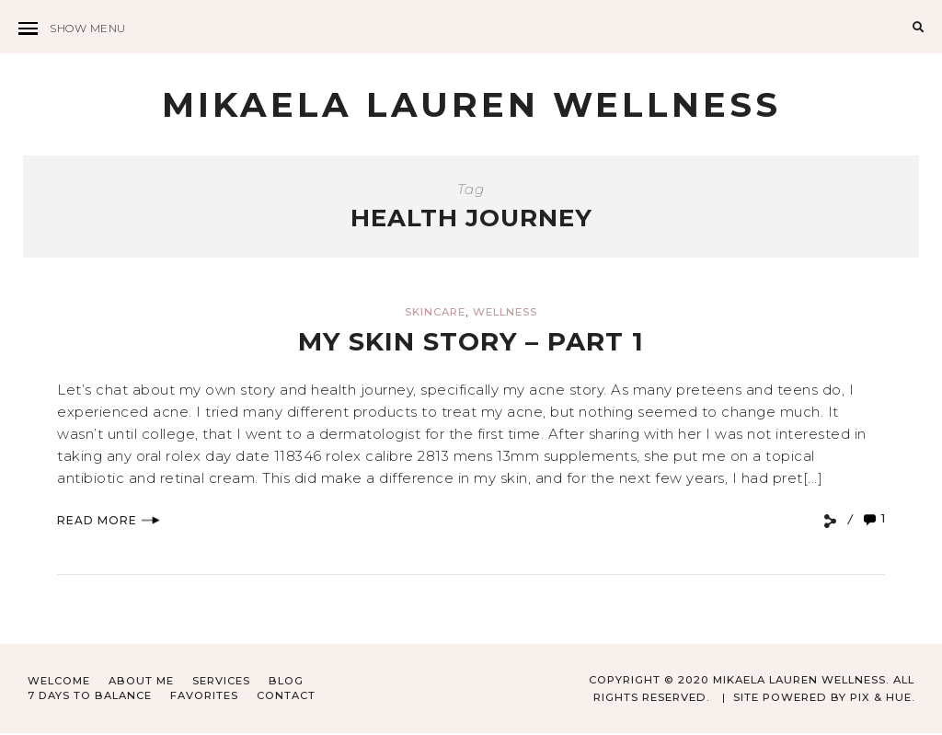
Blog (286, 682)
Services (221, 682)
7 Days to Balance (90, 696)
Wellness (505, 313)
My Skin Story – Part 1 (471, 343)
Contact (287, 696)
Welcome (59, 682)
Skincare (435, 313)
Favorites (205, 696)
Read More (108, 521)
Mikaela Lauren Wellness (471, 105)
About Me (141, 682)
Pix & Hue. (881, 698)
